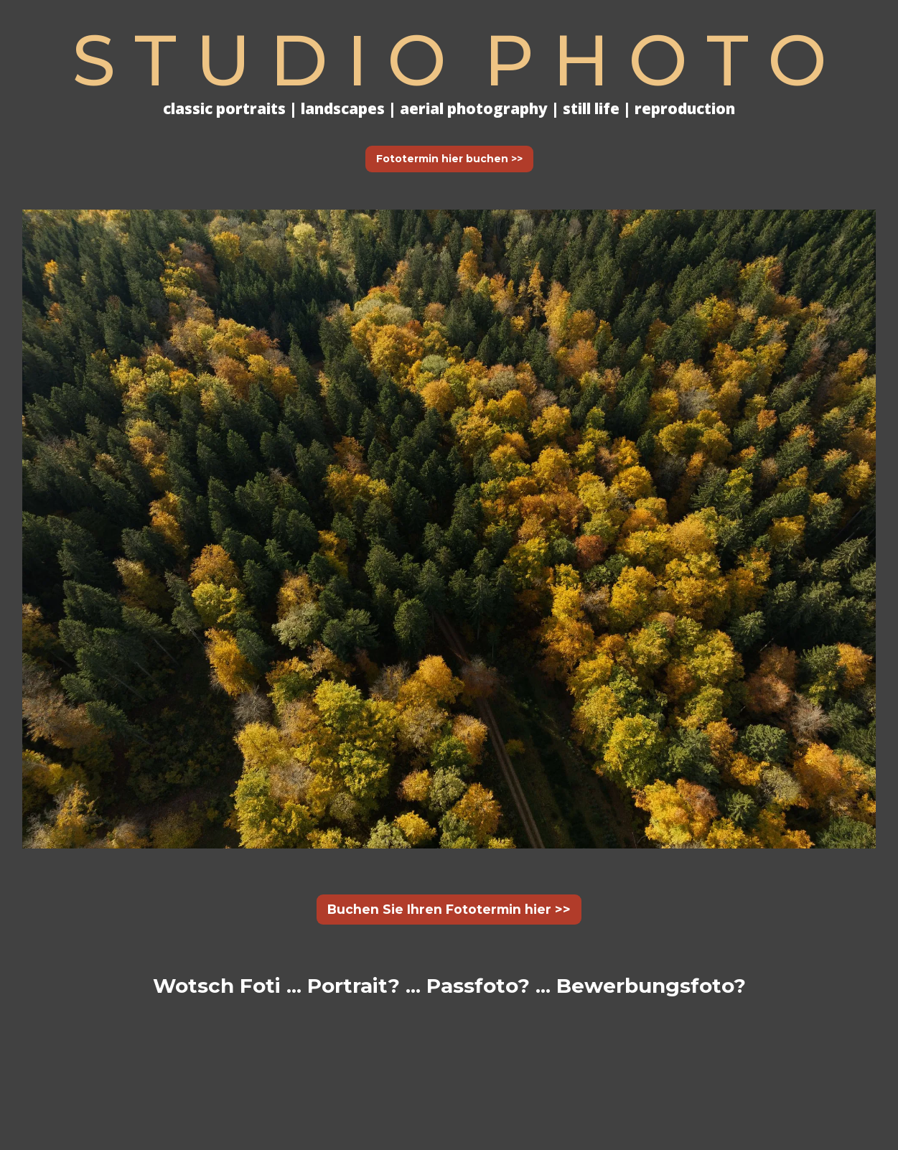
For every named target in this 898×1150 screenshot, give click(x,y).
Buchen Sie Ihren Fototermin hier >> (449, 909)
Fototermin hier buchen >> (449, 158)
